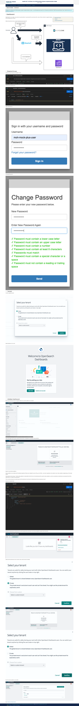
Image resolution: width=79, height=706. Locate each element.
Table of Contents (12, 705)
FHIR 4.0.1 (35, 704)
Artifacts (33, 5)
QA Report (18, 705)
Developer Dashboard (21, 5)
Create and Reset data (11, 701)
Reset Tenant (28, 5)
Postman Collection (13, 5)
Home (7, 5)
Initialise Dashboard (58, 20)
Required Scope (58, 17)
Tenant (56, 19)
